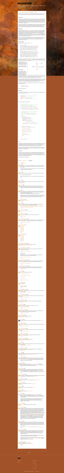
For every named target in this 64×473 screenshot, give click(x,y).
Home (32, 449)
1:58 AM (21, 366)
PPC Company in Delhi (23, 268)
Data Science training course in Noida (31, 354)
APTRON (21, 352)
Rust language (29, 30)
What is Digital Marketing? (30, 443)
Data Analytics (39, 413)
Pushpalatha (22, 441)
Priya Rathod (22, 304)
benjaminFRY (25, 3)
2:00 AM (21, 355)
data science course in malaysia (24, 316)
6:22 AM (21, 445)
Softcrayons (22, 368)
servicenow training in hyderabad (24, 312)
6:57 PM (21, 183)
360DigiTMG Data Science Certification (25, 222)
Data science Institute (23, 338)
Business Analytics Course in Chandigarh (25, 345)
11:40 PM (21, 372)
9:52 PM (21, 197)
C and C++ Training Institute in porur (31, 206)
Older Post (44, 449)
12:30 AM (21, 388)
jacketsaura (22, 404)
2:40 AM (21, 298)
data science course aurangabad (24, 297)
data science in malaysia (23, 286)
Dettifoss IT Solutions (23, 309)
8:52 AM (21, 223)
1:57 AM (21, 287)
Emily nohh (21, 403)
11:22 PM (21, 346)
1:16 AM (21, 405)
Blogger (39, 471)
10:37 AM (21, 217)
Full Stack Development (24, 414)
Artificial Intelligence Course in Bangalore (25, 263)
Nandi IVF (21, 393)
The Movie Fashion (22, 374)
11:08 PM (21, 264)
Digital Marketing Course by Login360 (38, 426)
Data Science (35, 413)
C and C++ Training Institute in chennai (25, 205)
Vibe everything (22, 407)
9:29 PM (21, 384)
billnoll (34, 471)
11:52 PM (21, 269)
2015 (34, 463)
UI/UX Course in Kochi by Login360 (28, 426)
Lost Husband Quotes (30, 349)
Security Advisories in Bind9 (35, 33)
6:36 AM (21, 232)
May (34, 467)
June (35, 466)
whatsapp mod (42, 320)
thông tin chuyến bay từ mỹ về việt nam (25, 275)
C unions (41, 81)
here (20, 141)
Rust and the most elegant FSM (38, 465)
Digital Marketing (31, 413)
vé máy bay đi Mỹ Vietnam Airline (24, 273)
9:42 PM (21, 419)
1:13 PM (21, 170)
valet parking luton (26, 200)
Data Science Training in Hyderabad (24, 306)
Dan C (21, 180)
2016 (34, 462)
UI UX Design (42, 413)
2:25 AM (21, 208)
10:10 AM (21, 188)
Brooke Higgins (22, 199)
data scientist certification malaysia (24, 325)
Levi (20, 164)
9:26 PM (21, 321)
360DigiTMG (22, 282)
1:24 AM (21, 361)
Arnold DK (21, 319)
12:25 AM (21, 313)
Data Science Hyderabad (23, 243)
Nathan (21, 342)
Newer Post (20, 449)
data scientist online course (23, 301)
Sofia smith (21, 382)
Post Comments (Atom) (34, 452)
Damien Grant (22, 226)
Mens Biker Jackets (32, 383)
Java (35, 415)
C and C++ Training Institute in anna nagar (35, 205)
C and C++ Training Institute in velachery (28, 207)
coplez (21, 386)
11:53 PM (21, 201)
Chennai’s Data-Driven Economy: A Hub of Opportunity (34, 438)
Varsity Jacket (33, 387)
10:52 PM (21, 377)
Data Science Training (23, 213)
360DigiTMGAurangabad (23, 289)
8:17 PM (21, 336)
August (35, 464)
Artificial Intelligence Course (24, 247)
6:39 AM (21, 258)
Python (38, 415)
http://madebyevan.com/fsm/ (28, 59)
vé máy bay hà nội (22, 278)
